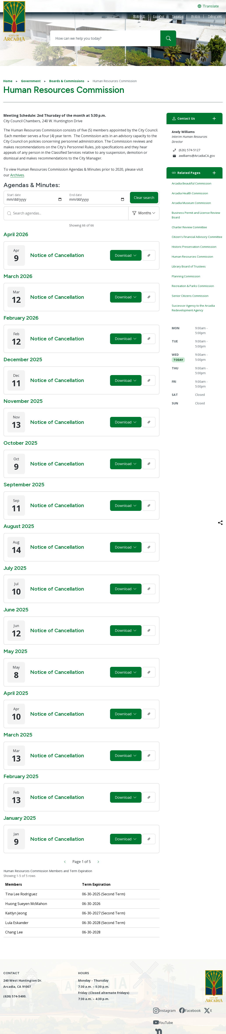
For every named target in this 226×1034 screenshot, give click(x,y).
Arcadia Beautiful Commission (191, 183)
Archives (17, 175)
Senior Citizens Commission (190, 296)
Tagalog (177, 17)
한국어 (195, 17)
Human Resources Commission (192, 256)
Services (50, 6)
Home (7, 81)
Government (184, 6)
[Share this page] (220, 523)
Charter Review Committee (189, 227)
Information (82, 6)
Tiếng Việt (215, 17)
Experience (117, 6)
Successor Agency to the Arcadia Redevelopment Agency (193, 308)
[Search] (168, 38)
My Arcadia (149, 6)
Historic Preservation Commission (194, 247)
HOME (30, 6)
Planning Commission (186, 276)
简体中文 (139, 17)
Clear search (144, 197)
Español (158, 17)
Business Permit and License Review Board (196, 215)
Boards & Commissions (66, 81)
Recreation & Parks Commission (193, 286)
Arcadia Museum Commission (191, 203)
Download (123, 255)
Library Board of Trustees (189, 266)
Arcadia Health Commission (190, 193)
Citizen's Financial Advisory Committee (197, 237)
